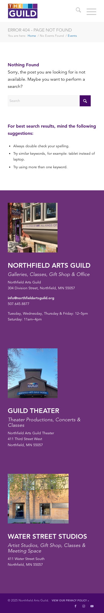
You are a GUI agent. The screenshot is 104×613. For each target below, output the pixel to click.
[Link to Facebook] (75, 606)
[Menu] (88, 11)
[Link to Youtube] (92, 606)
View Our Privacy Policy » (70, 600)
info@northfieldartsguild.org (31, 298)
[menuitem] (75, 11)
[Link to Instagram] (84, 606)
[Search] (75, 11)
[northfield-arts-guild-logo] (43, 11)
